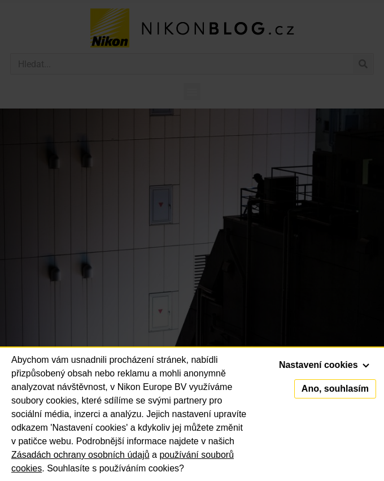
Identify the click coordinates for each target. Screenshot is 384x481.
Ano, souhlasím (335, 388)
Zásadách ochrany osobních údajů (80, 455)
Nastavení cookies (324, 365)
